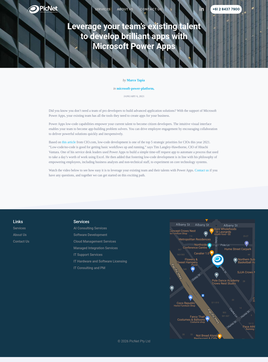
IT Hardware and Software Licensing (100, 261)
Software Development (90, 235)
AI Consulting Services (90, 228)
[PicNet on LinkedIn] (201, 9)
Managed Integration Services (95, 248)
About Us (125, 9)
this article (69, 142)
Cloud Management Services (94, 241)
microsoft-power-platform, (135, 88)
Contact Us (151, 9)
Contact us (202, 170)
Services (102, 9)
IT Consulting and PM (89, 268)
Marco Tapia (136, 80)
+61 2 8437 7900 (226, 9)
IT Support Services (87, 255)
